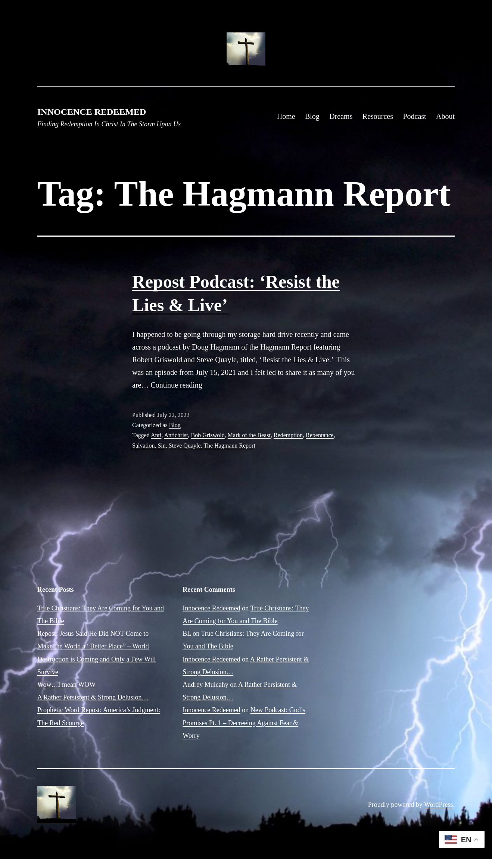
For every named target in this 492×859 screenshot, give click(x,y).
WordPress (438, 804)
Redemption (288, 435)
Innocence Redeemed (91, 112)
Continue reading (176, 385)
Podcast (414, 116)
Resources (377, 116)
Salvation (143, 445)
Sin (161, 445)
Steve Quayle (185, 445)
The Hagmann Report (229, 445)
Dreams (340, 116)
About (445, 116)
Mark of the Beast (249, 435)
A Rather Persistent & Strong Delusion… (92, 697)
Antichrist (176, 435)
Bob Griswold (208, 435)
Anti (156, 435)
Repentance (320, 435)
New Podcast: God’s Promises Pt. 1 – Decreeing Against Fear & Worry (244, 722)
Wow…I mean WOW (66, 684)
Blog (312, 116)
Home (286, 116)
